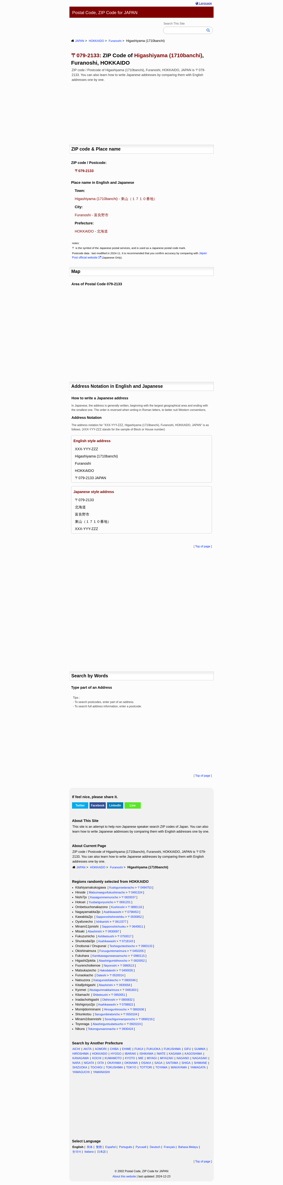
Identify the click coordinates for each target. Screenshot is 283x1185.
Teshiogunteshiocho (122, 946)
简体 (90, 1147)
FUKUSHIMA (172, 1049)
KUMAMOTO (113, 1058)
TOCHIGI (96, 1067)
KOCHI (96, 1058)
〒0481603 (129, 989)
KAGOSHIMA (193, 1053)
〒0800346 (129, 980)
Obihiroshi (108, 999)
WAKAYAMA (179, 1067)
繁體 (99, 1147)
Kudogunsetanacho (121, 887)
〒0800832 (126, 999)
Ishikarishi (102, 921)
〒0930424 (126, 1028)
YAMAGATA (198, 1067)
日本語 (101, 1151)
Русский (141, 1147)
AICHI (76, 1049)
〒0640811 (136, 926)
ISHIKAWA (146, 1053)
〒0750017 (124, 936)
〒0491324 (135, 892)
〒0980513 (127, 965)
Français (169, 1147)
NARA (76, 1062)
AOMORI (101, 1049)
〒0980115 (138, 955)
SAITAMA (172, 1062)
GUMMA (199, 1049)
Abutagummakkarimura (104, 989)
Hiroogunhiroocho (115, 1009)
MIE (140, 1058)
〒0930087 (112, 931)
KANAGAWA (80, 1058)
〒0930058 (123, 985)
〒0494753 (145, 887)
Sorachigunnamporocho (120, 1019)
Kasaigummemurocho (104, 897)
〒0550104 (130, 1014)
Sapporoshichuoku (114, 926)
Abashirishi (95, 931)
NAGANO (183, 1058)
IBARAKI (130, 1053)
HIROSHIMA (80, 1053)
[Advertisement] (141, 112)
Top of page (202, 546)
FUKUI (138, 1049)
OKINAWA (131, 1062)
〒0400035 (126, 970)
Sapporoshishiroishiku (110, 916)
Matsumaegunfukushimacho (107, 892)
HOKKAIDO (96, 40)
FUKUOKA (153, 1049)
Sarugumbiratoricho (107, 1014)
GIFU (187, 1049)
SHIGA (186, 1062)
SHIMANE (200, 1062)
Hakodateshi (107, 970)
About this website (124, 1176)
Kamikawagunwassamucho (109, 955)
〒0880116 (135, 907)
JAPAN (79, 40)
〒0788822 (126, 1004)
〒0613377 (119, 921)
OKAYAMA (114, 1062)
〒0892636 (137, 1009)
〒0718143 (126, 941)
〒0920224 (134, 1024)
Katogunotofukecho (105, 980)
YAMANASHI (101, 1072)
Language (204, 3)
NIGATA (89, 1062)
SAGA (158, 1062)
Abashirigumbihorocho (113, 960)
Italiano (89, 1151)
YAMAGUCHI (81, 1072)
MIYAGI (152, 1058)
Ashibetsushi (106, 936)
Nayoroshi (110, 965)
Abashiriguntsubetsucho (108, 1024)
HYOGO (116, 1053)
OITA (100, 1062)
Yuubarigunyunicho (101, 902)
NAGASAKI (199, 1058)
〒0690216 (146, 1019)
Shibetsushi (100, 994)
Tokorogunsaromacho (102, 1028)
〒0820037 (128, 897)
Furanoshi (115, 40)
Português (125, 1147)
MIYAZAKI (166, 1058)
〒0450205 (137, 950)
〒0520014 (117, 975)
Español (110, 1147)
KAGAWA (175, 1053)
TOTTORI (146, 1067)
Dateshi (101, 975)
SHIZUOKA (79, 1067)
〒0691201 (123, 902)
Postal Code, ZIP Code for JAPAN (105, 12)
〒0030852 (135, 916)
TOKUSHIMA (114, 1067)
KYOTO (130, 1058)
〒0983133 (145, 946)
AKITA (87, 1049)
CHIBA (114, 1049)
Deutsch (155, 1147)
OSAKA (146, 1062)
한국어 (76, 1151)
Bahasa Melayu (188, 1147)
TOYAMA (161, 1067)
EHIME (126, 1049)
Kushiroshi (118, 907)
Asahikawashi (112, 911)
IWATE (161, 1053)
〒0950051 (118, 994)
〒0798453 (132, 911)
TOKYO (131, 1067)
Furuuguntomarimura (112, 950)
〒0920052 (138, 960)
